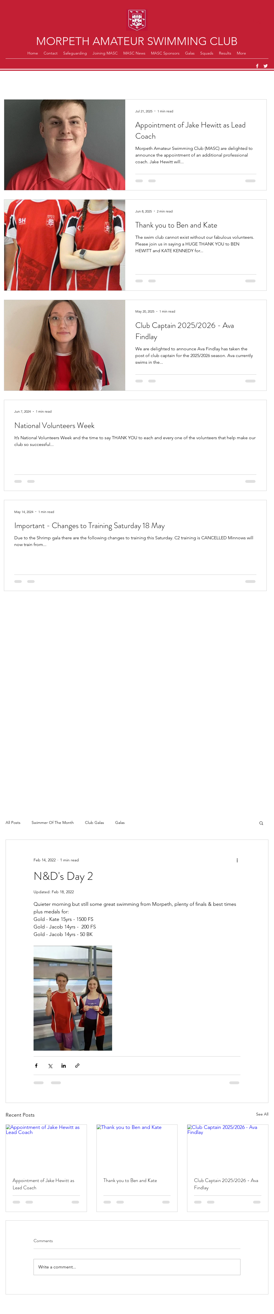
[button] (261, 823)
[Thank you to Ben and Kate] (137, 1147)
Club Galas (94, 822)
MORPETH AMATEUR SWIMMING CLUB (137, 41)
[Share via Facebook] (36, 1065)
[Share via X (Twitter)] (50, 1065)
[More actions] (237, 860)
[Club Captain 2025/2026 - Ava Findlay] (227, 1147)
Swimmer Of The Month (53, 822)
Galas (120, 822)
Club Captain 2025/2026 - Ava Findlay (226, 1184)
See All (262, 1114)
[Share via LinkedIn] (63, 1065)
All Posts (13, 822)
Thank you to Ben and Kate (130, 1180)
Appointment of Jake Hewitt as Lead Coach (43, 1184)
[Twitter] (265, 66)
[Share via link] (77, 1065)
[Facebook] (257, 66)
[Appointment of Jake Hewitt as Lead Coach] (46, 1147)
